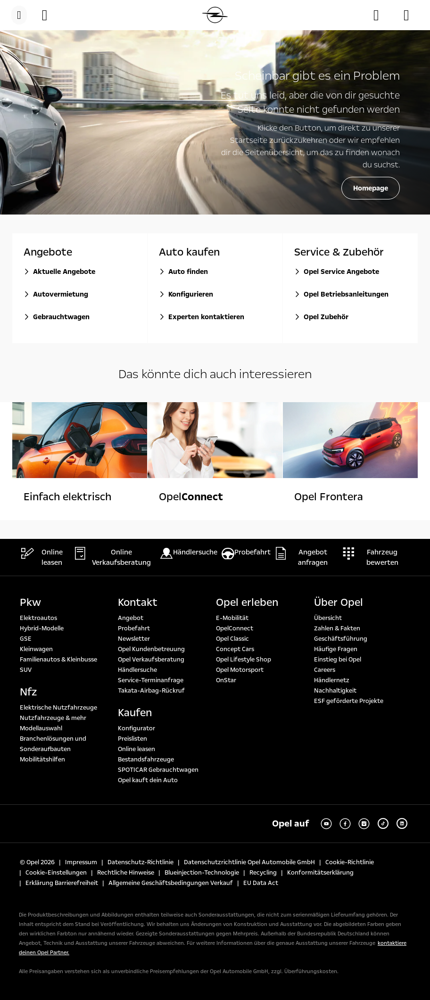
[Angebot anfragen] (411, 15)
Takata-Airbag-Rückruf (151, 690)
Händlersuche (137, 670)
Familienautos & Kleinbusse (58, 659)
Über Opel (338, 602)
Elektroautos (38, 618)
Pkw (30, 602)
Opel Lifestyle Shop (243, 659)
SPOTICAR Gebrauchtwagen (158, 770)
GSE (26, 639)
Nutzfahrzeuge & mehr (53, 718)
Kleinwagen (36, 649)
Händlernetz (331, 680)
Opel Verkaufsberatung (151, 659)
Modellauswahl (41, 728)
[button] (49, 15)
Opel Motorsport (240, 670)
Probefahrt (134, 628)
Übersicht (328, 618)
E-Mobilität (232, 618)
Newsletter (134, 639)
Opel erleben (247, 602)
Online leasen (136, 749)
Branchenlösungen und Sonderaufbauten (53, 744)
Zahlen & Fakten (337, 628)
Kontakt (137, 602)
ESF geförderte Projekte (348, 701)
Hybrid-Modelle (42, 628)
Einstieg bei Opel (337, 659)
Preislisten (132, 739)
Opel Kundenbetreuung (151, 649)
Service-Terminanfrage (150, 680)
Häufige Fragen (335, 649)
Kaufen (135, 713)
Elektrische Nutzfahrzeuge (58, 707)
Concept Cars (235, 649)
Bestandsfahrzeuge (146, 759)
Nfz (28, 692)
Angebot (130, 618)
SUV (26, 670)
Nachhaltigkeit (335, 690)
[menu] (19, 15)
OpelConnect (234, 628)
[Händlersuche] (381, 15)
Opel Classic (232, 639)
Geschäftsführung (340, 639)
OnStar (226, 680)
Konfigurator (136, 728)
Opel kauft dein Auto (148, 780)
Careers (324, 670)
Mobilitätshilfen (42, 759)
